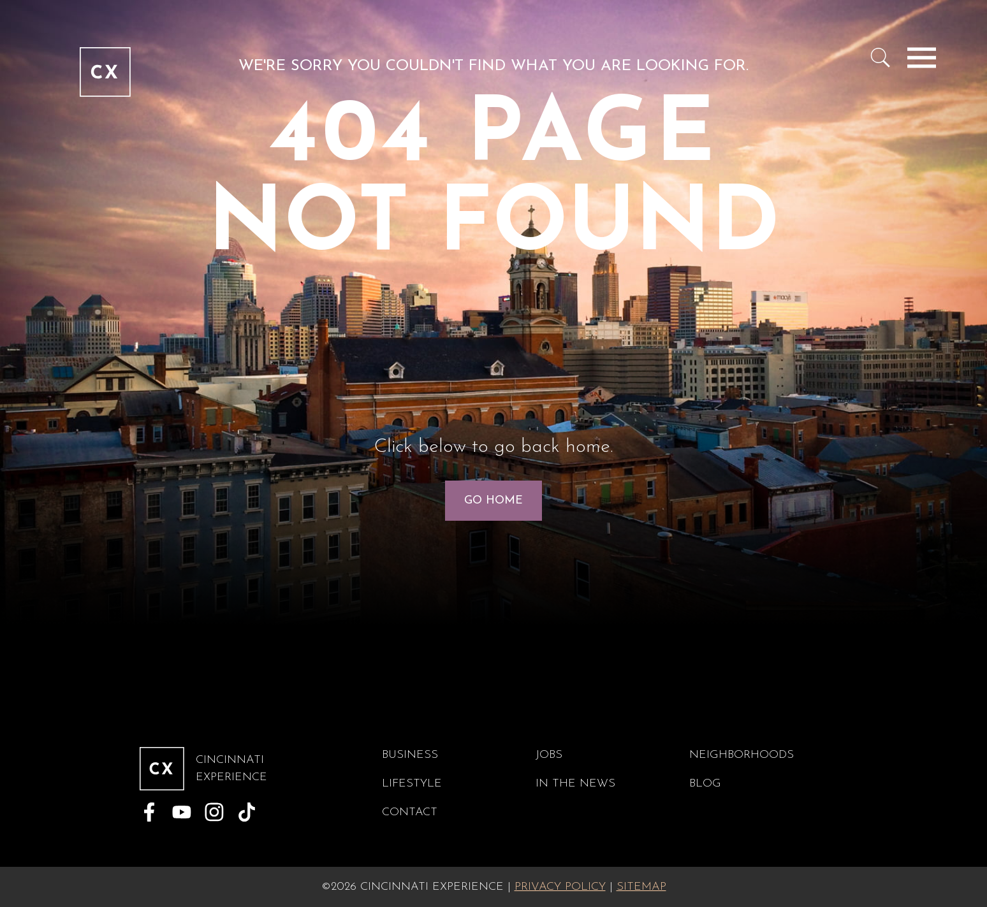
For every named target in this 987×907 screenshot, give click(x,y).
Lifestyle (412, 784)
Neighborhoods (741, 755)
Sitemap (641, 887)
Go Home (493, 501)
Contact (409, 812)
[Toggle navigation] (921, 57)
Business (410, 755)
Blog (705, 784)
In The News (575, 784)
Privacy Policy (560, 887)
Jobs (549, 755)
